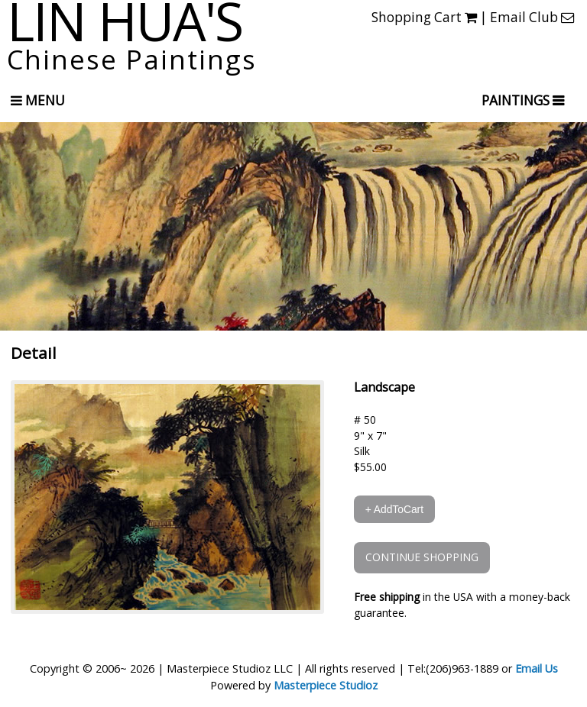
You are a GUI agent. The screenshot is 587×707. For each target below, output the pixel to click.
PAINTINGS (517, 100)
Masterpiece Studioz (326, 685)
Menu (38, 100)
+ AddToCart (394, 509)
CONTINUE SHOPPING (421, 557)
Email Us (536, 668)
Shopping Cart (424, 17)
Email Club (532, 17)
